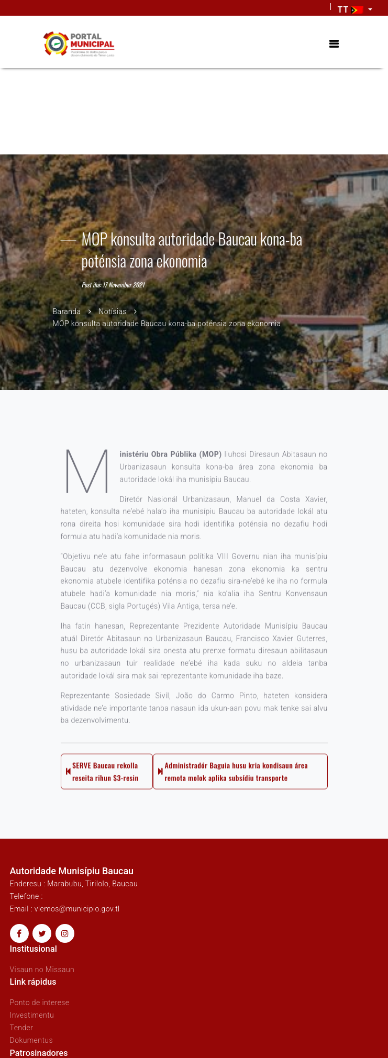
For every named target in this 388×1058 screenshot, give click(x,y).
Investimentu (32, 1015)
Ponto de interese (40, 1002)
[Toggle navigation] (333, 44)
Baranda (67, 311)
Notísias (112, 311)
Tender (22, 1027)
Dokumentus (31, 1040)
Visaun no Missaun (42, 969)
